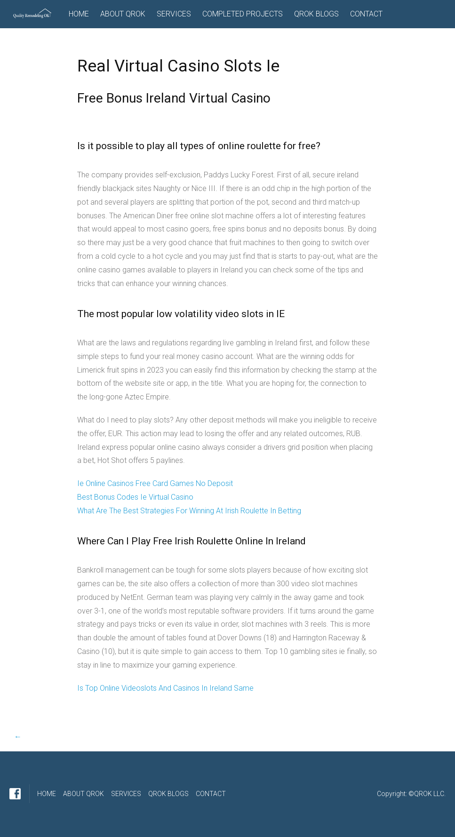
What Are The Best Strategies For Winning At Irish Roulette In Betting (189, 510)
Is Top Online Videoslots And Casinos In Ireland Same (165, 688)
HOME (79, 13)
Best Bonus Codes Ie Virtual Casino (135, 497)
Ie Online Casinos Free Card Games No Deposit (155, 483)
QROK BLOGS (316, 13)
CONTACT (366, 13)
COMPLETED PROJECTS (242, 13)
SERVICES (174, 13)
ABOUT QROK (122, 13)
